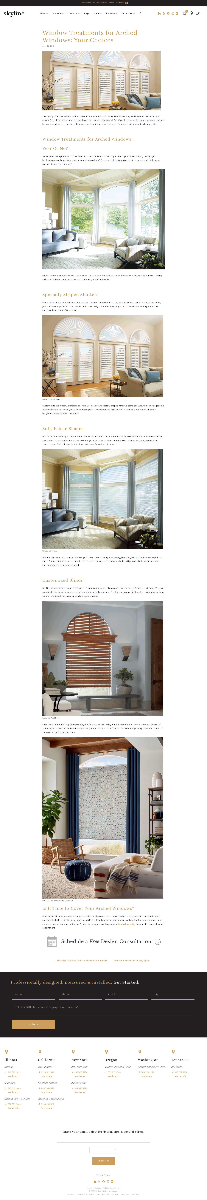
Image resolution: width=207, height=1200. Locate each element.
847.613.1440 (14, 1087)
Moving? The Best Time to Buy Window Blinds (82, 960)
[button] (184, 13)
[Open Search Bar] (140, 13)
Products (59, 13)
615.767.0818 (181, 1071)
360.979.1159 (147, 1071)
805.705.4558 (47, 1087)
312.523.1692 (14, 1071)
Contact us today (126, 924)
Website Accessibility (111, 1187)
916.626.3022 (47, 1103)
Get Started (130, 13)
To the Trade (103, 1174)
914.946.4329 (80, 1087)
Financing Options (94, 1187)
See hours (13, 1075)
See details (14, 1107)
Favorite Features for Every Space (132, 960)
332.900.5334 (80, 1071)
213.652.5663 (47, 1071)
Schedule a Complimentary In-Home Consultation (105, 3)
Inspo (87, 13)
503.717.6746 (114, 1071)
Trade (99, 13)
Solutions (75, 13)
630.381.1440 (14, 1103)
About (45, 13)
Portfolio (113, 13)
